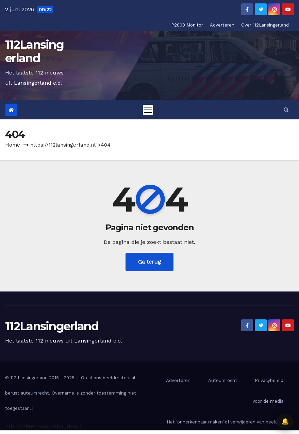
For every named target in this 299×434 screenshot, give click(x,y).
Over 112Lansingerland (265, 25)
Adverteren (222, 25)
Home (12, 145)
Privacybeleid (269, 380)
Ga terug (149, 261)
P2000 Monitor (187, 25)
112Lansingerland (34, 51)
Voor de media (267, 401)
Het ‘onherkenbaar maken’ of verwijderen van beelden (225, 421)
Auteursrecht (222, 380)
